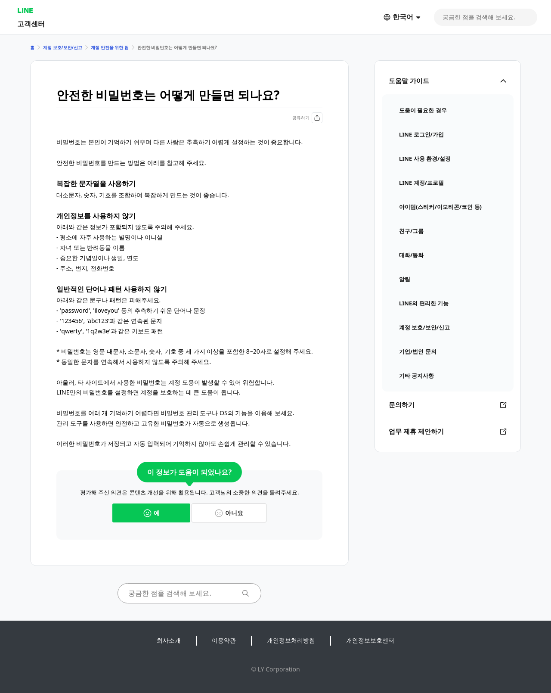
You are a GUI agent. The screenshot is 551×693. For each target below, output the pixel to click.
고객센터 (31, 23)
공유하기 (307, 117)
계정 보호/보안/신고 (62, 47)
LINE (25, 10)
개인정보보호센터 (370, 640)
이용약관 (224, 640)
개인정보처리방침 (291, 640)
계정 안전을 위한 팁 (110, 47)
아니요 (229, 513)
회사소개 (169, 640)
